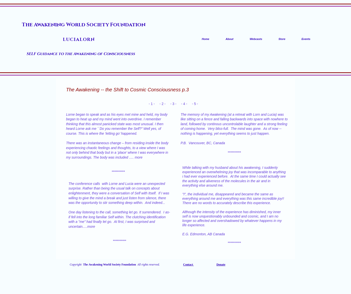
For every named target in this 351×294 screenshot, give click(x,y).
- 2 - (162, 104)
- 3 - (173, 104)
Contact (188, 264)
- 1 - (152, 104)
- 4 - (184, 104)
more (139, 157)
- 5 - (195, 104)
